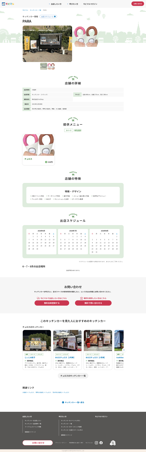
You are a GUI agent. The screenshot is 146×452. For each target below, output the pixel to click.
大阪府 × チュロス (28, 392)
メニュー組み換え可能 (81, 196)
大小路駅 (58, 109)
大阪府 (34, 90)
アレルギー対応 (37, 199)
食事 (27, 354)
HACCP (48, 199)
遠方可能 (67, 196)
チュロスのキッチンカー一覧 (73, 375)
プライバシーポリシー (61, 442)
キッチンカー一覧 (35, 10)
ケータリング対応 (54, 196)
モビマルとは (89, 442)
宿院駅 (65, 109)
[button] (124, 350)
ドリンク (40, 354)
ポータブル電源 (77, 199)
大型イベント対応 (38, 196)
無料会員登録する (52, 303)
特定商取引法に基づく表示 (76, 442)
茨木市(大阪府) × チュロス (61, 392)
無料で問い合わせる (93, 303)
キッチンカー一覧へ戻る (74, 402)
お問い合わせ (138, 4)
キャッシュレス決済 (61, 199)
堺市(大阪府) (46, 109)
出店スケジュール (47, 16)
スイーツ (68, 130)
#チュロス (78, 130)
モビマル (25, 10)
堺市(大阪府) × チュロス (43, 392)
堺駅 (53, 109)
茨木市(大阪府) (36, 109)
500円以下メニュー (99, 196)
